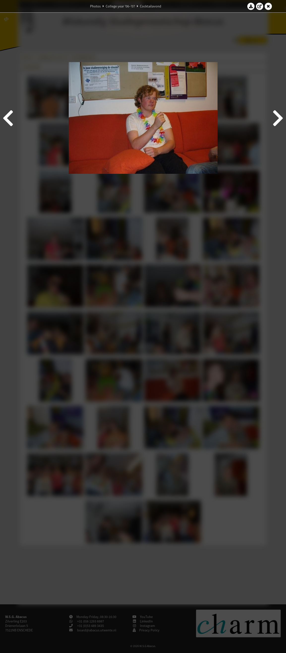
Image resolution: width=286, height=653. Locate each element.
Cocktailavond (150, 6)
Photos (95, 6)
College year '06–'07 (120, 6)
